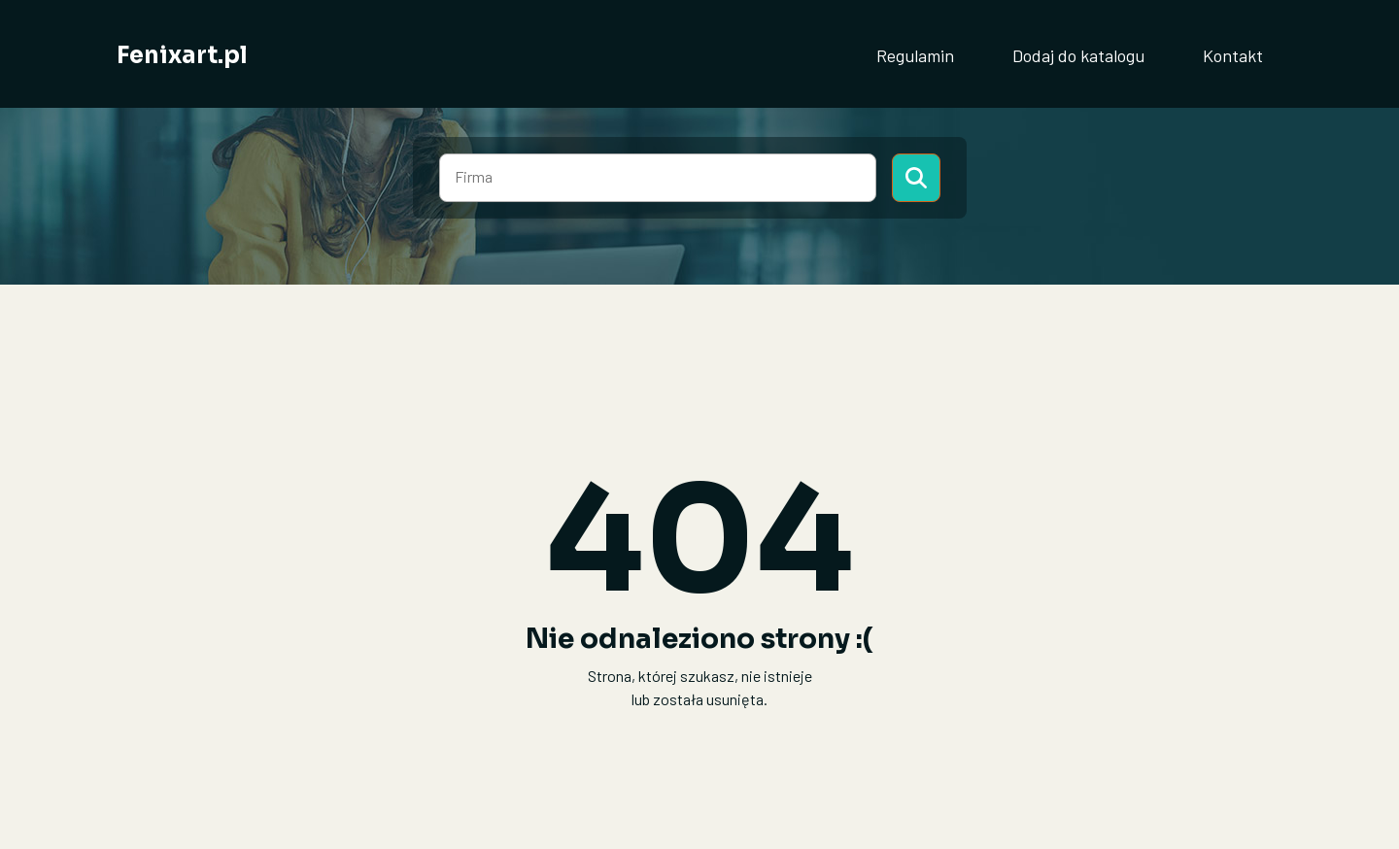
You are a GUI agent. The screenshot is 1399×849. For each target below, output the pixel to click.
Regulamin (915, 55)
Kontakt (1233, 55)
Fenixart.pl (182, 55)
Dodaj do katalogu (1078, 55)
